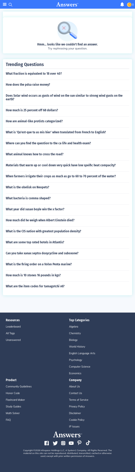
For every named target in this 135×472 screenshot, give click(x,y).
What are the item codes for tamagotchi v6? (35, 286)
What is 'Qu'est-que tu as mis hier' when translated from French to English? (56, 132)
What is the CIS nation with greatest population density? (43, 231)
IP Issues (74, 426)
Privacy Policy (77, 406)
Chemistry (75, 333)
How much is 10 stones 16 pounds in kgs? (33, 275)
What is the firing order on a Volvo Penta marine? (39, 264)
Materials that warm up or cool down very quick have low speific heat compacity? (61, 165)
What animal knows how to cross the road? (34, 154)
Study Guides (13, 406)
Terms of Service (78, 399)
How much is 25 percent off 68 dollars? (32, 110)
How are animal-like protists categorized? (34, 121)
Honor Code (13, 393)
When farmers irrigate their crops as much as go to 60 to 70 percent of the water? (61, 176)
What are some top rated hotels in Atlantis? (35, 242)
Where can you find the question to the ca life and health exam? (48, 143)
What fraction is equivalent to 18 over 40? (34, 74)
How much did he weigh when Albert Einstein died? (40, 220)
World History (77, 346)
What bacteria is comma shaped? (28, 198)
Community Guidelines (19, 386)
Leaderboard (13, 326)
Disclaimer (75, 413)
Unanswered (13, 340)
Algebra (73, 326)
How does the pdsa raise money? (28, 85)
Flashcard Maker (15, 399)
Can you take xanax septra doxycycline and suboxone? (42, 253)
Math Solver (13, 413)
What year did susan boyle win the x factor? (35, 209)
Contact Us (75, 393)
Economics (75, 373)
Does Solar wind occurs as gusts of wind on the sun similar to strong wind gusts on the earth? (64, 97)
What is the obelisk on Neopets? (27, 187)
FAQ (8, 419)
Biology (73, 340)
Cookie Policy (76, 419)
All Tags (10, 333)
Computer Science (79, 366)
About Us (74, 386)
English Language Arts (82, 353)
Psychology (75, 360)
